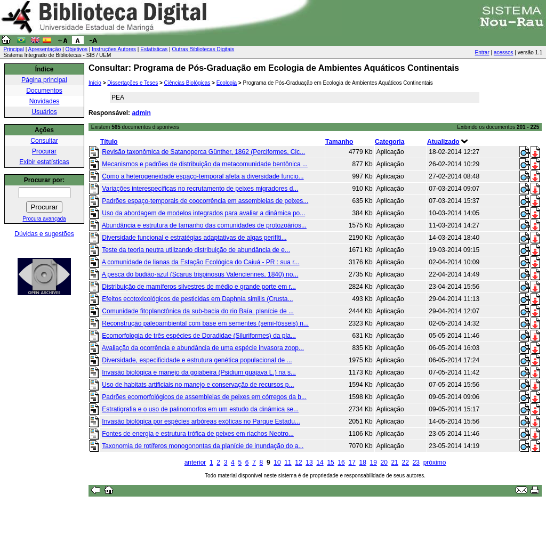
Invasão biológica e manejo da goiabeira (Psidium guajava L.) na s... (199, 372)
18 (362, 462)
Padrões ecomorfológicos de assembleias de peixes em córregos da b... (204, 397)
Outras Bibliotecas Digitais (203, 49)
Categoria (389, 141)
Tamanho (339, 141)
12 (298, 462)
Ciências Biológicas (187, 83)
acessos (503, 52)
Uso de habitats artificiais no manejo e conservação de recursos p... (198, 384)
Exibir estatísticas (44, 162)
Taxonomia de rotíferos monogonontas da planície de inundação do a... (202, 446)
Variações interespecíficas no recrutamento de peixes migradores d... (200, 188)
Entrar (482, 52)
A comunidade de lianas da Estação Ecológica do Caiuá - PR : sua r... (201, 262)
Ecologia (226, 83)
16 (341, 462)
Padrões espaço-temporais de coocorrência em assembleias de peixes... (205, 201)
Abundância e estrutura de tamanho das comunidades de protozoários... (204, 225)
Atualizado (443, 141)
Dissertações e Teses (132, 83)
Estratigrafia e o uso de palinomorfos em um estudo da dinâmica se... (200, 409)
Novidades (44, 101)
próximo (434, 462)
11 (287, 462)
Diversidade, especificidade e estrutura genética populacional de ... (197, 360)
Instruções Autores (114, 49)
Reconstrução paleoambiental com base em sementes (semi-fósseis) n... (205, 323)
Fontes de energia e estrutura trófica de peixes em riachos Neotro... (198, 433)
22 (405, 462)
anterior (195, 462)
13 (309, 462)
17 (351, 462)
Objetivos (76, 49)
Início (95, 83)
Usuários (44, 112)
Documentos (44, 90)
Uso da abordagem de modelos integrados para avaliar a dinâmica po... (203, 213)
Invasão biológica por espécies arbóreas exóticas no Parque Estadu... (201, 421)
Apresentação (44, 49)
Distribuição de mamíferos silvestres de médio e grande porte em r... (199, 286)
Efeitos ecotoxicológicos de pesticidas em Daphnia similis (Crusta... (197, 299)
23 (416, 462)
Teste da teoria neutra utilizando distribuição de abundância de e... (196, 250)
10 (277, 462)
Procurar (44, 151)
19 (373, 462)
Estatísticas (153, 49)
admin (141, 113)
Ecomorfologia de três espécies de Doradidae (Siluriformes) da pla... (199, 335)
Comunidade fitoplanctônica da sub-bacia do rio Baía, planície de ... (198, 311)
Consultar (44, 140)
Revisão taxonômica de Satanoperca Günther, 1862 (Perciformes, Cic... (203, 152)
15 (330, 462)
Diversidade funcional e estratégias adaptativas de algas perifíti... (194, 237)
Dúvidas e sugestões (44, 234)
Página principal (44, 80)
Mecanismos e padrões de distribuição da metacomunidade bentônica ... (205, 164)
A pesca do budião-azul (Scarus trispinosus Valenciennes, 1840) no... (200, 274)
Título (109, 141)
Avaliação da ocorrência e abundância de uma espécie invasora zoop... (203, 348)
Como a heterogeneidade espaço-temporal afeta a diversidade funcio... (202, 176)
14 (319, 462)
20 (384, 462)
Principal (14, 49)
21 (394, 462)
